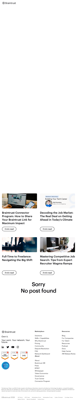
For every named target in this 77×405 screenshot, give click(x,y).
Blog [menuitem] (63, 336)
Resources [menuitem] (66, 343)
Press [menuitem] (37, 366)
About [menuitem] (37, 360)
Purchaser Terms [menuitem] (69, 397)
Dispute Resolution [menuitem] (42, 348)
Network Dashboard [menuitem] (42, 354)
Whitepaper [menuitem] (39, 371)
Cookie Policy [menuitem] (41, 399)
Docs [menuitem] (64, 348)
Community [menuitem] (39, 346)
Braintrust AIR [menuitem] (40, 363)
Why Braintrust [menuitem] (40, 341)
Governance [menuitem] (39, 376)
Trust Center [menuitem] (39, 378)
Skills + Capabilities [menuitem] (42, 338)
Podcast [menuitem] (65, 346)
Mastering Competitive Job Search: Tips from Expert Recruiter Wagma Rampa (57, 260)
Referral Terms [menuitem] (21, 399)
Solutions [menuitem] (38, 336)
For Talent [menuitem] (65, 341)
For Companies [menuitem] (67, 338)
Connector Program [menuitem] (42, 381)
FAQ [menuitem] (36, 351)
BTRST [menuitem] (37, 368)
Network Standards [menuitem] (31, 399)
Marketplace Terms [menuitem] (36, 397)
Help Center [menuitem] (66, 351)
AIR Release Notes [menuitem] (68, 354)
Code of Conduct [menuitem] (59, 397)
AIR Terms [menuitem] (20, 397)
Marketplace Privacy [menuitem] (48, 397)
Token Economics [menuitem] (41, 373)
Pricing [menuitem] (37, 343)
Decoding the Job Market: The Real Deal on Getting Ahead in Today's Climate (56, 216)
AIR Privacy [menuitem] (27, 397)
